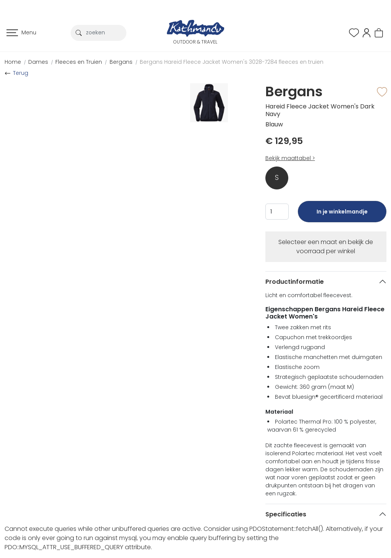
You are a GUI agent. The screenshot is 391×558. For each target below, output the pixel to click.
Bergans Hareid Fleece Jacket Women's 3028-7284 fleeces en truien (231, 62)
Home (13, 62)
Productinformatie (294, 281)
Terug (20, 73)
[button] (366, 32)
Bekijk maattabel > (290, 158)
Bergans (121, 62)
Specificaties (285, 514)
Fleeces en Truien (78, 62)
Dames (38, 62)
